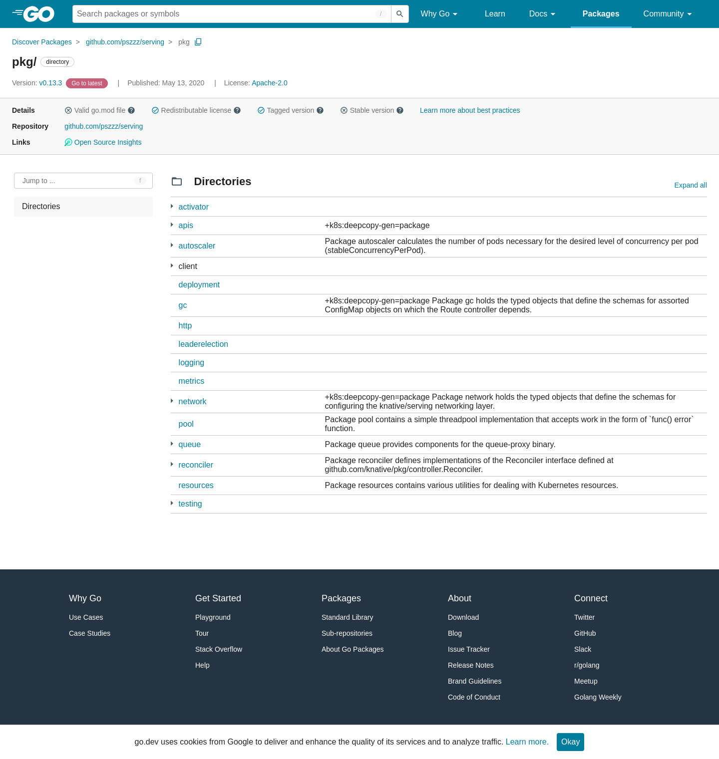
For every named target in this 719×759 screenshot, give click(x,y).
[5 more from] (172, 206)
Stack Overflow (218, 649)
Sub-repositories (347, 633)
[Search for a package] (231, 14)
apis (186, 225)
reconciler (196, 465)
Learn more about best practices (470, 110)
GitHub (585, 633)
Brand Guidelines (474, 681)
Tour (202, 633)
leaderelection (204, 344)
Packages (601, 13)
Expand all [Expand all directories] (691, 185)
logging (192, 362)
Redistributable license (196, 110)
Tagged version (290, 110)
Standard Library (347, 617)
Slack (582, 649)
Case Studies (89, 633)
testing (190, 504)
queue (190, 444)
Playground (213, 617)
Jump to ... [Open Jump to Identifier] (38, 181)
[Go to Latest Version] (87, 83)
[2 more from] (172, 401)
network (193, 401)
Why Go (441, 14)
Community (669, 14)
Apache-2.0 (270, 83)
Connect (591, 598)
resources (196, 485)
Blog (455, 633)
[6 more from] (172, 245)
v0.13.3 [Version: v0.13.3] (38, 83)
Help (202, 665)
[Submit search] (400, 14)
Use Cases (86, 617)
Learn (495, 13)
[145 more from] (172, 265)
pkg (184, 42)
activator (194, 207)
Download (463, 617)
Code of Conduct (474, 697)
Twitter (584, 617)
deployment (199, 284)
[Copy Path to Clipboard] (198, 41)
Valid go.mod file (99, 110)
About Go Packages (353, 649)
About (459, 598)
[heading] (42, 14)
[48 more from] (172, 464)
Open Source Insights (102, 142)
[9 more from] (172, 225)
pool (186, 424)
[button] (68, 110)
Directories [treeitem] (41, 206)
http (185, 325)
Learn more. (527, 742)
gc (183, 305)
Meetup (586, 681)
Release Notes (471, 665)
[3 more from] (172, 503)
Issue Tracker (469, 649)
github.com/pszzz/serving (125, 42)
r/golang (587, 665)
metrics (192, 381)
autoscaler (197, 246)
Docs (544, 14)
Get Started (218, 598)
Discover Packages (42, 42)
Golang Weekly (598, 697)
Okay (570, 742)
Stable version (372, 110)
